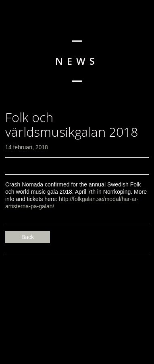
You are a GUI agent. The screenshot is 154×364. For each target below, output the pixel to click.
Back (27, 237)
